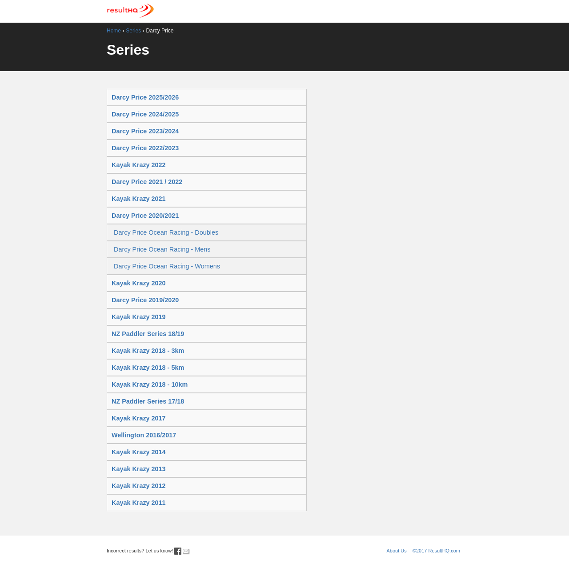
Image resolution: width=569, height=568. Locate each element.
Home (114, 31)
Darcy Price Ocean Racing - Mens (162, 249)
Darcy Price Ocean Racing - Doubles (166, 232)
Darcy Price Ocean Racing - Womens (167, 266)
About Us (397, 550)
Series (133, 31)
